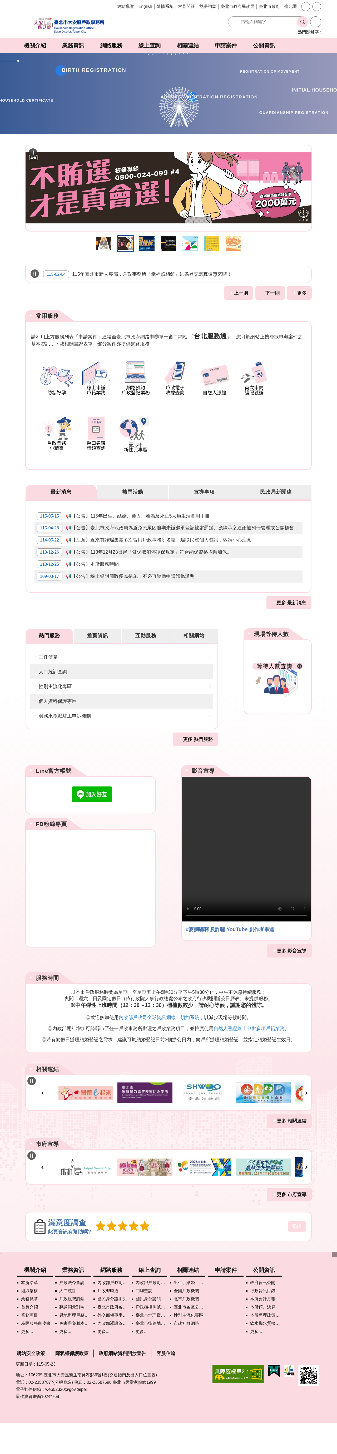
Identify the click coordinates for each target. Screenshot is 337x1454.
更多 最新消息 (291, 629)
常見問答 (186, 6)
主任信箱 (48, 684)
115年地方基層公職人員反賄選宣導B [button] (103, 243)
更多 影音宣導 (291, 978)
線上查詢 (149, 45)
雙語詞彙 (207, 6)
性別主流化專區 (55, 713)
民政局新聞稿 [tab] (276, 492)
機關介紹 (35, 45)
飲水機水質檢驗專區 (266, 1354)
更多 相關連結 (291, 1150)
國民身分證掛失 (112, 1330)
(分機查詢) (63, 1413)
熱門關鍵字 (308, 32)
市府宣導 (47, 1173)
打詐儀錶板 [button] (147, 243)
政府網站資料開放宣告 (122, 1384)
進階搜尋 (315, 21)
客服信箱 (165, 1384)
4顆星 (130, 1258)
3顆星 (120, 1258)
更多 (301, 293)
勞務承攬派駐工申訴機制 (65, 743)
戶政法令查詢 (72, 1314)
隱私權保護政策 (71, 1384)
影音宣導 (203, 798)
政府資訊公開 (262, 1314)
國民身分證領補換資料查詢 (151, 1330)
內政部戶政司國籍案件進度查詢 (151, 1314)
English (145, 6)
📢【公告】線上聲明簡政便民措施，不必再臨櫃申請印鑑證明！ (120, 601)
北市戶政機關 (186, 1330)
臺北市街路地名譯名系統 (151, 1354)
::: (1, 1285)
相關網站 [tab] (194, 662)
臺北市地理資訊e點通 (151, 1346)
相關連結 (188, 45)
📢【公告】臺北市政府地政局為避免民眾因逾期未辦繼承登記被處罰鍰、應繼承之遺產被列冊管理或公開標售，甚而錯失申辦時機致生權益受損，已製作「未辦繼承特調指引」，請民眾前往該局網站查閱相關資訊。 (171, 535)
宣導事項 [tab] (204, 492)
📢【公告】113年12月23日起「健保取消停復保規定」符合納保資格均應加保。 (136, 568)
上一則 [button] (241, 293)
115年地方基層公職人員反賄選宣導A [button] (125, 243)
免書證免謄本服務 (75, 1354)
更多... (27, 1363)
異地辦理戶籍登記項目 (75, 1346)
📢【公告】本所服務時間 (80, 584)
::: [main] (23, 136)
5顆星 (140, 1258)
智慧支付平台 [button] (190, 243)
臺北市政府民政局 (237, 6)
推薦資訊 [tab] (97, 662)
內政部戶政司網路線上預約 (113, 1314)
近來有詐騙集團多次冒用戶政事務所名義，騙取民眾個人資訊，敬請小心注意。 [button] (168, 243)
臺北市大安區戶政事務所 (68, 26)
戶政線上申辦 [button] (211, 243)
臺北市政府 (269, 6)
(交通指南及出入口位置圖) (132, 1406)
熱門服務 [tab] (49, 662)
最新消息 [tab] (61, 492)
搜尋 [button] (302, 21)
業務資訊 (73, 45)
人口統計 (67, 1322)
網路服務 (111, 45)
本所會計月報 (262, 1330)
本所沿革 (29, 1314)
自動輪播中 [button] (33, 152)
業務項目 (29, 1346)
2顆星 (110, 1258)
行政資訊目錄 (262, 1322)
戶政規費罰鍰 (72, 1330)
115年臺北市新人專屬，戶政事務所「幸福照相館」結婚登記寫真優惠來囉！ (137, 274)
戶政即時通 (107, 1322)
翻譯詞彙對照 (72, 1338)
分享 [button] (316, 6)
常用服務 (47, 316)
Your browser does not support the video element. (246, 876)
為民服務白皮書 (36, 1354)
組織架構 (29, 1322)
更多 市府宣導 (291, 1226)
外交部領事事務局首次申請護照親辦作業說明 (113, 1346)
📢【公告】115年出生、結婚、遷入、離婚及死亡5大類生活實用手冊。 (127, 519)
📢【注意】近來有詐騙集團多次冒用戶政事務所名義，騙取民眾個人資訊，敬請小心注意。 (148, 552)
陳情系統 (165, 6)
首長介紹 (29, 1338)
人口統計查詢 (53, 699)
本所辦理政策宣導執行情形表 (266, 1346)
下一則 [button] (272, 293)
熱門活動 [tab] (132, 492)
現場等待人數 (271, 660)
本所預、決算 (262, 1338)
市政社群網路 (186, 1354)
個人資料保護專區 (58, 728)
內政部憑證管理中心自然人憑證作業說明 (113, 1354)
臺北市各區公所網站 (189, 1338)
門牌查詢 (144, 1322)
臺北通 (290, 6)
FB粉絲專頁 (51, 851)
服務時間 (47, 1005)
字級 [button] (305, 6)
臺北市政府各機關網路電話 (113, 1338)
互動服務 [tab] (145, 662)
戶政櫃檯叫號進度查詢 (151, 1338)
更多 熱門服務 (198, 766)
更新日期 (24, 1395)
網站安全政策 (31, 1384)
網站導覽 (125, 6)
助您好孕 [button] (233, 243)
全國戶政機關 (186, 1322)
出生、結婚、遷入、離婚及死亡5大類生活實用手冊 (189, 1314)
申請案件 (226, 45)
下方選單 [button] (334, 1285)
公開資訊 (264, 45)
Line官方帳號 (53, 798)
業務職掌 (29, 1330)
